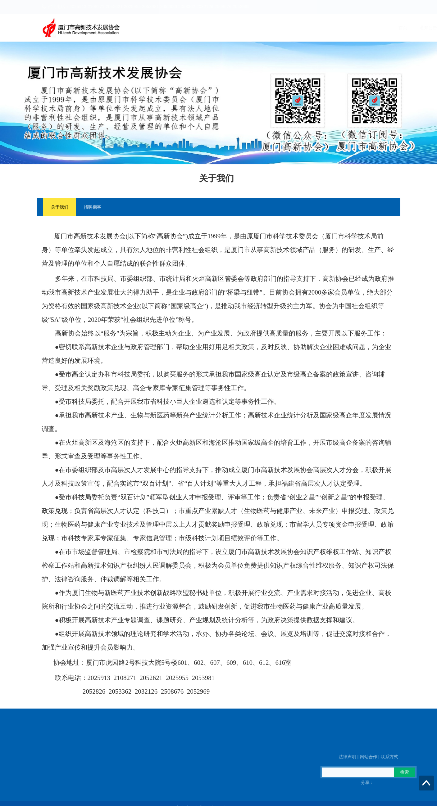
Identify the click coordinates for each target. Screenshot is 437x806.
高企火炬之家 (355, 27)
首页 (235, 27)
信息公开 (389, 27)
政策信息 (320, 27)
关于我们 (59, 207)
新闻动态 (290, 27)
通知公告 (261, 27)
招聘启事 (92, 207)
